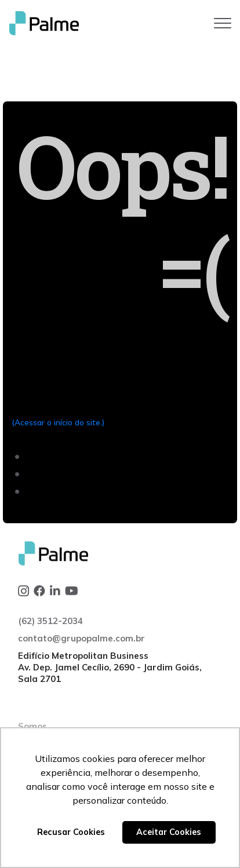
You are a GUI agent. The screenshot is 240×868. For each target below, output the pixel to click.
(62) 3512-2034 (50, 653)
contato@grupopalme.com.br (81, 671)
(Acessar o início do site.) (58, 422)
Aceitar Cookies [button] (168, 832)
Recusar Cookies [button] (71, 832)
